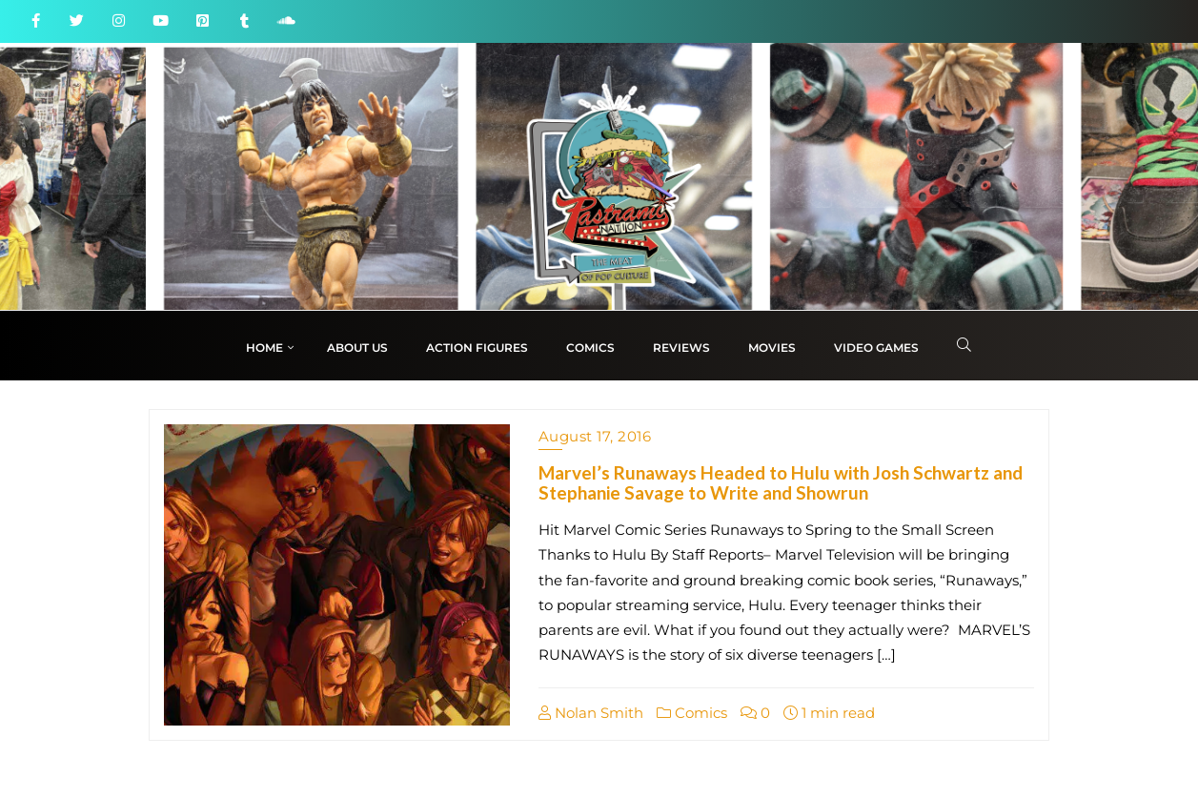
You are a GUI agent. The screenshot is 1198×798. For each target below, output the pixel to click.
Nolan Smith (590, 713)
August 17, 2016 (595, 436)
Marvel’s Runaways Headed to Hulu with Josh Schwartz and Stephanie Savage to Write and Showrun (780, 482)
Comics (692, 713)
